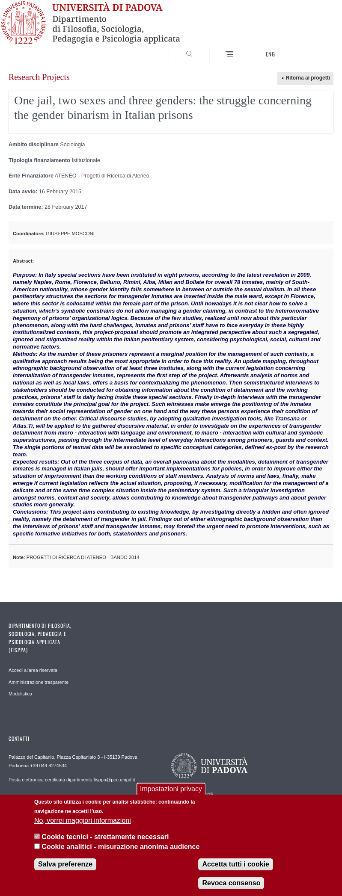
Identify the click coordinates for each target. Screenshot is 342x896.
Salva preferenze (65, 864)
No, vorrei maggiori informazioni (82, 820)
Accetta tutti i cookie (235, 864)
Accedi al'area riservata (33, 670)
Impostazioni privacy (171, 789)
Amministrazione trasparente (38, 682)
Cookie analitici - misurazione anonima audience (120, 846)
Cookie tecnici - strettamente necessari (105, 836)
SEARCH (310, 47)
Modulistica (20, 693)
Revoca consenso (231, 883)
